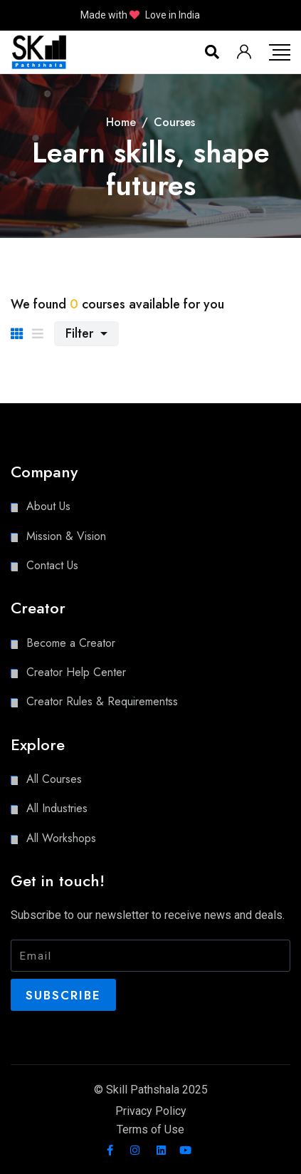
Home (121, 122)
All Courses (54, 779)
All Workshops (61, 838)
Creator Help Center (76, 672)
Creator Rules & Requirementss (102, 701)
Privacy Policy (150, 1111)
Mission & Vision (66, 536)
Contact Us (52, 565)
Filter (81, 333)
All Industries (57, 808)
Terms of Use (150, 1129)
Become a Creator (70, 643)
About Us (48, 506)
